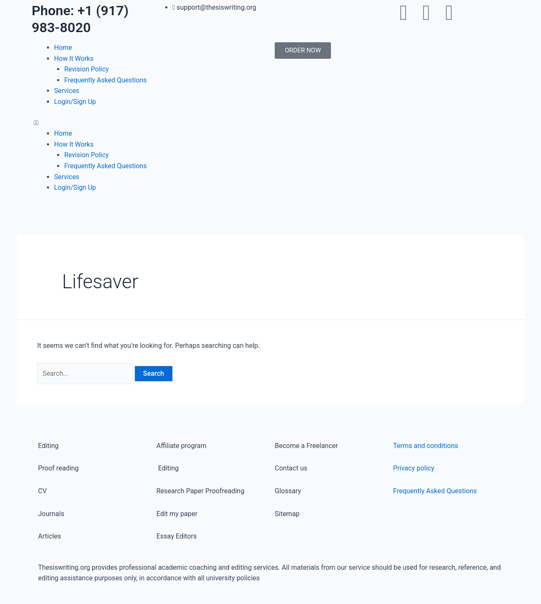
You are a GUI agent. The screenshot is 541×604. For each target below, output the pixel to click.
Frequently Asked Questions (106, 80)
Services (66, 91)
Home (63, 48)
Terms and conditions (425, 446)
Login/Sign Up (75, 102)
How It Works (74, 59)
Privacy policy (413, 469)
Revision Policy (86, 69)
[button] (150, 123)
